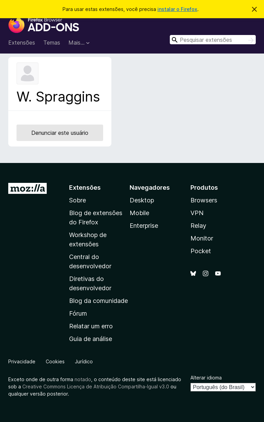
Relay (198, 225)
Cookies (55, 361)
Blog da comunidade (98, 300)
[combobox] (213, 39)
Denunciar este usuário (59, 132)
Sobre (77, 200)
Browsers (203, 200)
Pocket (200, 251)
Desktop (142, 200)
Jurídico (84, 361)
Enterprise (144, 225)
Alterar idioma (206, 377)
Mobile (139, 212)
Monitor (201, 238)
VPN (197, 212)
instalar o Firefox (177, 9)
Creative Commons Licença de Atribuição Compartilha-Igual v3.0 (96, 386)
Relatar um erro (91, 326)
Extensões (21, 42)
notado (83, 379)
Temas (51, 42)
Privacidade (21, 361)
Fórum (78, 313)
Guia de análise (90, 338)
